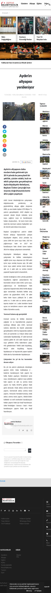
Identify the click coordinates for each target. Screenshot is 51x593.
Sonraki (2, 481)
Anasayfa (5, 13)
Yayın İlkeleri (5, 521)
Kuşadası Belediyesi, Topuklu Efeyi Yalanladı (47, 280)
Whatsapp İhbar (25, 521)
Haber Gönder (24, 524)
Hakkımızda (5, 519)
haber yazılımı (5, 588)
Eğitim (39, 4)
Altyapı (32, 4)
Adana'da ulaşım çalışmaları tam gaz (47, 202)
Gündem (24, 4)
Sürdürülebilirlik (6, 565)
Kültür (3, 562)
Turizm (3, 570)
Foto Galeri (48, 504)
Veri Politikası (5, 524)
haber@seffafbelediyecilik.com (21, 426)
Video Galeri (48, 513)
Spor (2, 573)
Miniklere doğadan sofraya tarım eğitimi (46, 116)
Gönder (30, 450)
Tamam (37, 591)
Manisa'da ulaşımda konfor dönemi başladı (46, 159)
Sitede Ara (18, 556)
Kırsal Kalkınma (6, 568)
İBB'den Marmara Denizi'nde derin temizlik (46, 216)
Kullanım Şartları (25, 519)
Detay (29, 591)
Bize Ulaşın (48, 543)
